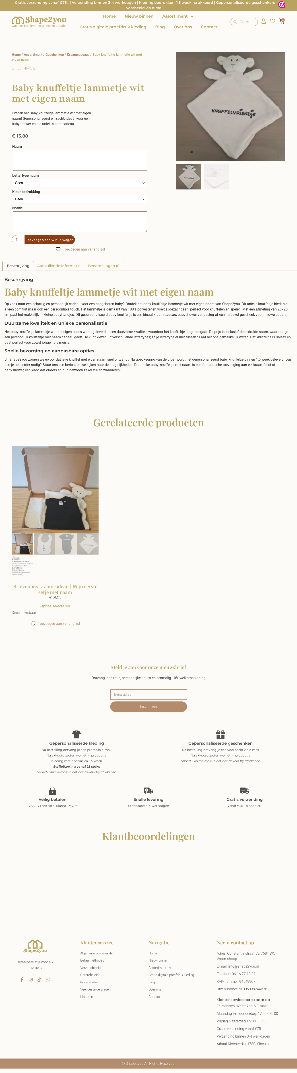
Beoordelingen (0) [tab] (104, 266)
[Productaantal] (18, 239)
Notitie (17, 208)
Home (109, 16)
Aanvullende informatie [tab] (58, 266)
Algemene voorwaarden (98, 958)
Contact (209, 27)
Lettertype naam (25, 175)
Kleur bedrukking (26, 192)
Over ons (183, 27)
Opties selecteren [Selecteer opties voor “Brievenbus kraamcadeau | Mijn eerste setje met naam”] (55, 608)
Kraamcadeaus (78, 55)
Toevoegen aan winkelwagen (52, 240)
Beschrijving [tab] (18, 266)
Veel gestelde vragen (96, 995)
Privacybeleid (90, 988)
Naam (17, 146)
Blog (160, 27)
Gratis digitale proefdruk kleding (113, 27)
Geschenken (54, 55)
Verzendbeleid (91, 973)
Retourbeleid (90, 980)
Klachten (87, 1003)
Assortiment (178, 16)
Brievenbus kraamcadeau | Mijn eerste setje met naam (55, 589)
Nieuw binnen (139, 16)
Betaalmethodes (93, 965)
